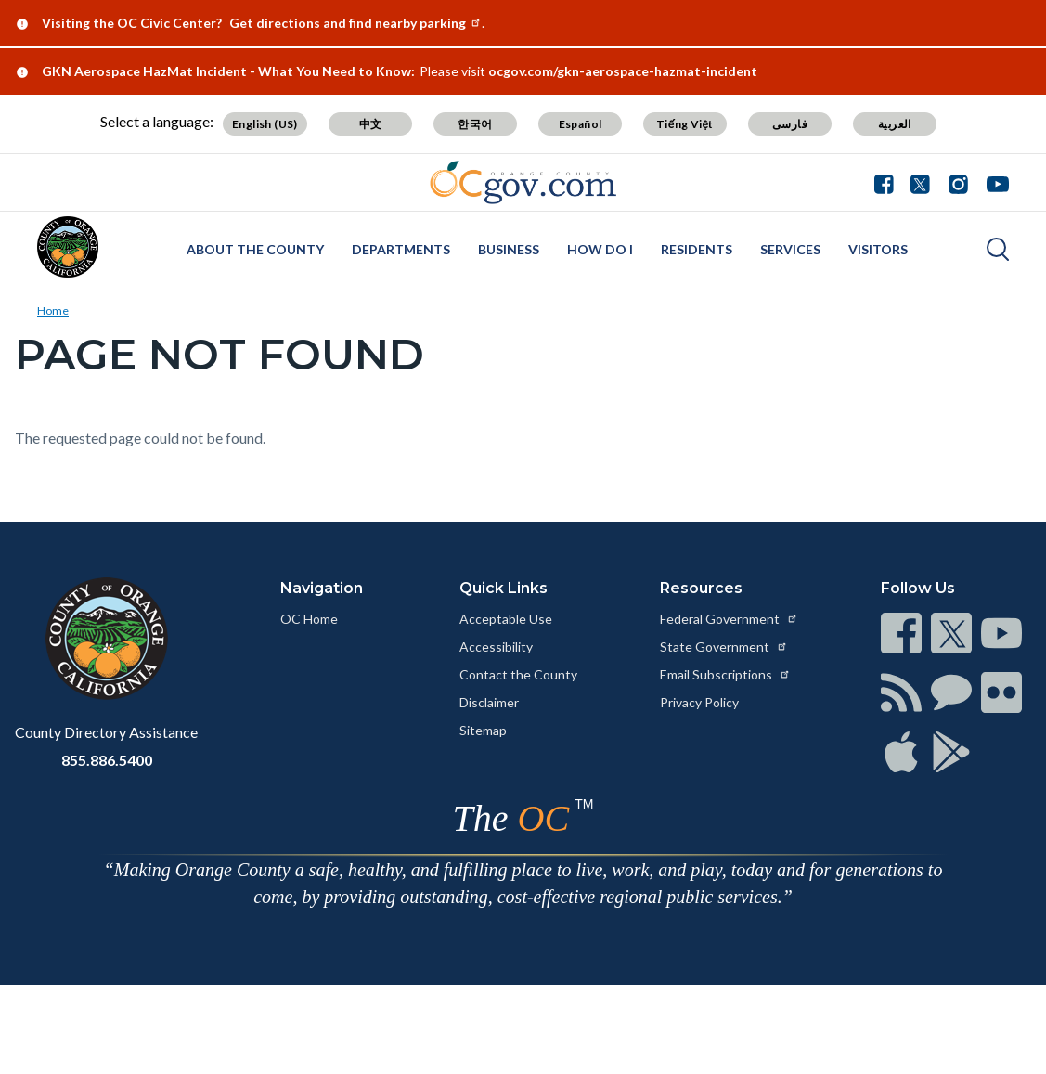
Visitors (878, 249)
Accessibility (496, 646)
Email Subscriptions (725, 674)
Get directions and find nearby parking (355, 23)
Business (508, 249)
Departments (401, 249)
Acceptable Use (505, 619)
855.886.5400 (106, 760)
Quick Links (503, 588)
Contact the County (518, 674)
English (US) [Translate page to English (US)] (265, 124)
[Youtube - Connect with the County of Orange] (993, 182)
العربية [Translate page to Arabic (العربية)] (894, 124)
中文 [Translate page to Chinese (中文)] (370, 124)
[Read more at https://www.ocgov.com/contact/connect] (901, 633)
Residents (696, 249)
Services (790, 249)
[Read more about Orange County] (67, 247)
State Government (724, 646)
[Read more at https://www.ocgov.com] (106, 638)
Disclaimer (489, 702)
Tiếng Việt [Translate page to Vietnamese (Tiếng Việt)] (685, 124)
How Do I (600, 249)
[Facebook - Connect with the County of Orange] (888, 182)
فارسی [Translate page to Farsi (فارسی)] (789, 124)
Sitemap (483, 730)
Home (53, 310)
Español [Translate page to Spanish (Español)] (580, 124)
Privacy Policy (699, 702)
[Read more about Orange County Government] (523, 182)
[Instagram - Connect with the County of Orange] (958, 182)
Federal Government (729, 619)
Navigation (321, 588)
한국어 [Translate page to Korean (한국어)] (475, 124)
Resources (701, 588)
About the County (255, 249)
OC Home (309, 619)
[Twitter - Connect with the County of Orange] (920, 182)
